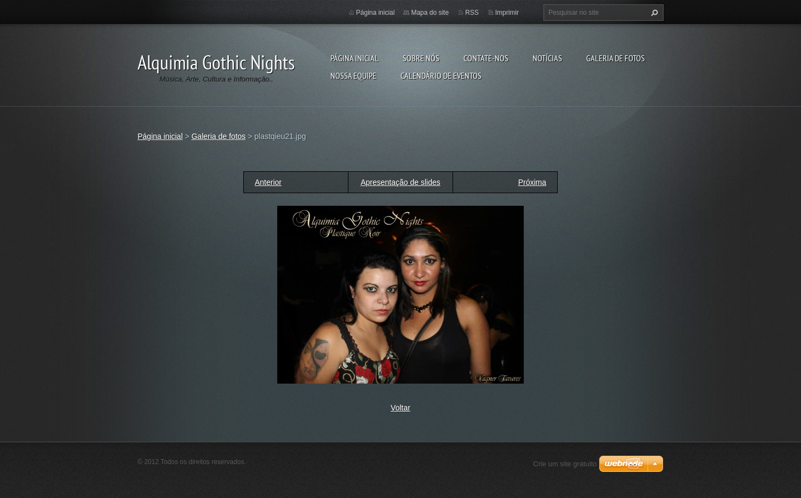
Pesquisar (653, 12)
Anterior (268, 182)
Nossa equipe (353, 75)
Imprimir (507, 12)
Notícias (547, 58)
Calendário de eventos (441, 75)
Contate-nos (486, 58)
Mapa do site (430, 12)
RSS (472, 12)
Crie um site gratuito (565, 464)
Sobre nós (421, 58)
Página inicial (354, 58)
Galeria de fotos (615, 58)
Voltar (400, 407)
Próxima (532, 182)
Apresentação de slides (400, 182)
